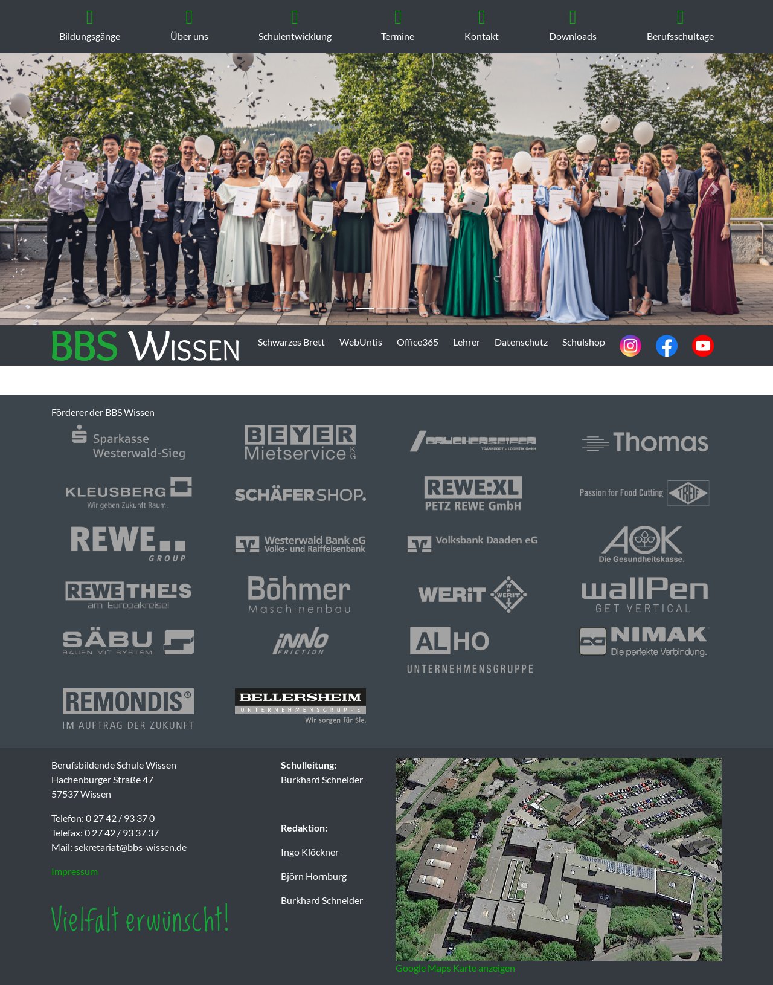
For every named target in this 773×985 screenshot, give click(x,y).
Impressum (74, 871)
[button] (58, 189)
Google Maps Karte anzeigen (455, 968)
